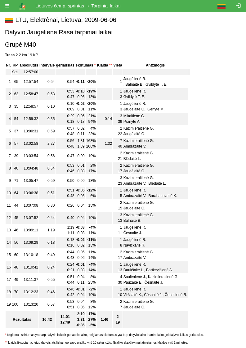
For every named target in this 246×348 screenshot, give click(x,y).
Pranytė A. (132, 121)
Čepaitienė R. (176, 295)
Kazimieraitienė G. (138, 128)
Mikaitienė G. (134, 116)
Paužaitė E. (132, 282)
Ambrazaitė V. (134, 146)
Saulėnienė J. (134, 277)
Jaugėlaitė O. (134, 109)
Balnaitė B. (134, 84)
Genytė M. (155, 109)
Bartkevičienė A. (159, 270)
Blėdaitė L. (132, 159)
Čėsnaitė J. (132, 233)
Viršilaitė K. (132, 295)
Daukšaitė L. (133, 270)
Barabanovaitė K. (163, 196)
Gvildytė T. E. (156, 84)
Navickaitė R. (134, 245)
